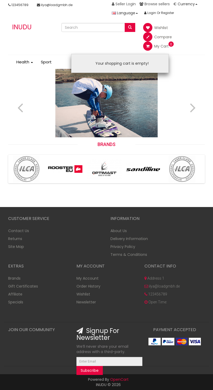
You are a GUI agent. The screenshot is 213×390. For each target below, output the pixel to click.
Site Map (16, 246)
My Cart (156, 46)
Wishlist (155, 27)
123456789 (18, 5)
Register (167, 13)
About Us (118, 230)
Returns (15, 238)
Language (125, 13)
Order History (88, 286)
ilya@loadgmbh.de (54, 5)
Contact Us (18, 230)
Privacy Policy (122, 246)
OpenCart (119, 379)
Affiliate (15, 294)
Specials (15, 302)
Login (150, 13)
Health (24, 62)
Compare (157, 36)
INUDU (22, 27)
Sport (46, 62)
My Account (87, 278)
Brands (14, 278)
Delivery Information (129, 238)
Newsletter (86, 302)
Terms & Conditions (128, 254)
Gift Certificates (23, 286)
